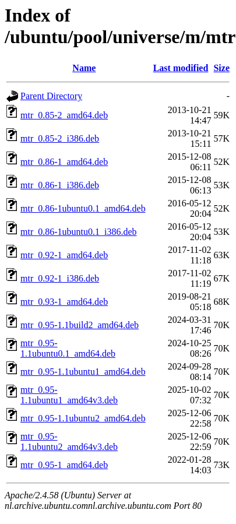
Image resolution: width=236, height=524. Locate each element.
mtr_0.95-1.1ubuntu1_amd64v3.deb (69, 395)
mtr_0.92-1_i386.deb (59, 278)
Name (84, 68)
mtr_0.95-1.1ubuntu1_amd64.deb (83, 372)
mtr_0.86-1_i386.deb (59, 185)
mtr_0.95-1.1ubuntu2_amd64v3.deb (69, 441)
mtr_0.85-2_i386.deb (59, 138)
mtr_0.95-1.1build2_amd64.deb (79, 325)
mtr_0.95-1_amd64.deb (64, 465)
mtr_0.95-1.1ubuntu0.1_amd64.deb (67, 348)
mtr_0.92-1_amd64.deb (64, 255)
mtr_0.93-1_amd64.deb (64, 302)
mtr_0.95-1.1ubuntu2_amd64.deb (83, 418)
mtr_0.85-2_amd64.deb (64, 115)
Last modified (181, 68)
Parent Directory (51, 96)
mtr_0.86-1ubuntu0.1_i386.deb (78, 232)
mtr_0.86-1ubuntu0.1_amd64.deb (83, 208)
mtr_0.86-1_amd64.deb (64, 162)
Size (221, 68)
